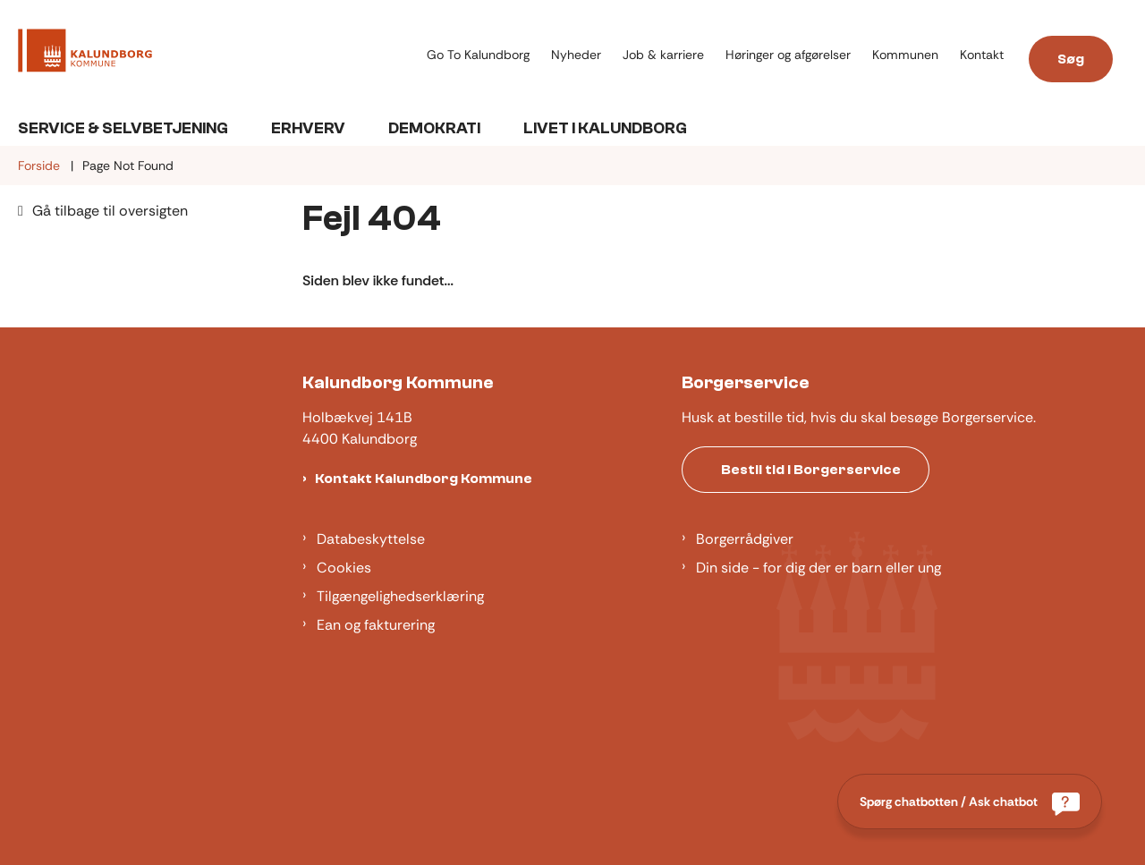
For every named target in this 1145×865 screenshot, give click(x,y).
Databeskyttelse (371, 539)
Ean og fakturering (376, 624)
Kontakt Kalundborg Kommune (423, 479)
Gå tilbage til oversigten (110, 210)
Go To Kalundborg (478, 55)
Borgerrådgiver (744, 539)
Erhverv (308, 128)
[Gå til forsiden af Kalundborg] (217, 54)
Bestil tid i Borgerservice (811, 470)
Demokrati (434, 128)
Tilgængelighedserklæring (400, 596)
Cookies (344, 567)
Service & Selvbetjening (123, 128)
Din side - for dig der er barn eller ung (818, 567)
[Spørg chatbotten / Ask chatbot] (969, 801)
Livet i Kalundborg (605, 128)
